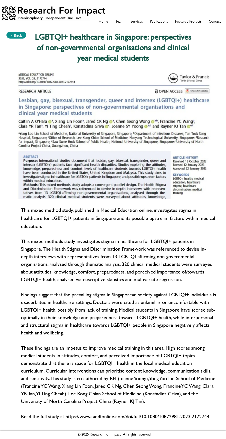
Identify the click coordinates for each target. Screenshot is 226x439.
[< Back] (16, 35)
